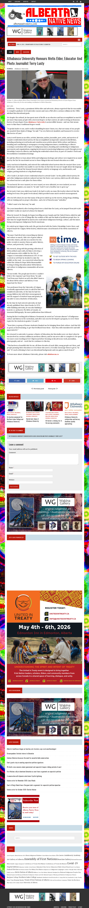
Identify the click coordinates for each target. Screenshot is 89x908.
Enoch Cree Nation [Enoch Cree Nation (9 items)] (75, 866)
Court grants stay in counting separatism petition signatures (25, 762)
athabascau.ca (53, 354)
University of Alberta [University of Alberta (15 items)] (30, 882)
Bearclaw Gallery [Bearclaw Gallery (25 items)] (64, 858)
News (17, 52)
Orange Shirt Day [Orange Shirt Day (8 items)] (63, 876)
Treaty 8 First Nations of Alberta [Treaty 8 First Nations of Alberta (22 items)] (36, 879)
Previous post (38, 389)
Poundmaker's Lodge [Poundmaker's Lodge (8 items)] (72, 876)
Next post (52, 389)
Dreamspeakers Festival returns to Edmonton (20, 752)
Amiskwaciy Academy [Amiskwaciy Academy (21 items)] (72, 854)
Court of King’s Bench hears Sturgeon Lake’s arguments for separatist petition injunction (33, 784)
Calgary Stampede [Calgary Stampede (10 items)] (19, 863)
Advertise (25, 1)
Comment (12, 452)
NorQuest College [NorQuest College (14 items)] (12, 876)
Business (29, 412)
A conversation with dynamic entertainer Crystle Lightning (24, 775)
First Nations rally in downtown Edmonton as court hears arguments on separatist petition (34, 771)
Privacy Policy (72, 906)
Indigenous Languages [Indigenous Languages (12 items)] (57, 868)
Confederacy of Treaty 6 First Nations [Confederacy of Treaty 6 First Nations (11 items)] (34, 863)
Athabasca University (21, 69)
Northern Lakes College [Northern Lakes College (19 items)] (27, 876)
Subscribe (17, 1)
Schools (13, 414)
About (10, 1)
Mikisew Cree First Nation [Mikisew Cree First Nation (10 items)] (40, 871)
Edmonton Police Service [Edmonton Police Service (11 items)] (44, 866)
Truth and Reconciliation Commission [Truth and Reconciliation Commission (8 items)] (58, 879)
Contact (33, 1)
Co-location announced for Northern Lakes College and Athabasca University (15, 419)
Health (47, 416)
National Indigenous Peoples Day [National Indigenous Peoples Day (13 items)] (70, 871)
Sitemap (80, 906)
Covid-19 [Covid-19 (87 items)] (72, 862)
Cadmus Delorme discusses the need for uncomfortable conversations (28, 757)
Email (11, 473)
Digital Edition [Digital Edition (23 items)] (13, 866)
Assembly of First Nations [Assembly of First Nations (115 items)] (40, 858)
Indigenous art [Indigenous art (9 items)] (47, 868)
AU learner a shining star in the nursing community (53, 421)
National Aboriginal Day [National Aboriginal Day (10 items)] (54, 871)
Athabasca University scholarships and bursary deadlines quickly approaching (72, 420)
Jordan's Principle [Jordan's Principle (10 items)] (69, 868)
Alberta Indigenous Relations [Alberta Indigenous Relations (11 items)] (33, 854)
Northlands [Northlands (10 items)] (40, 876)
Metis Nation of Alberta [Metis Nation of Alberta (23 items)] (24, 871)
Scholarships (73, 414)
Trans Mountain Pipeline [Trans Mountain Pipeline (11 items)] (17, 879)
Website (11, 479)
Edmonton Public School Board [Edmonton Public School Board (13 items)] (60, 866)
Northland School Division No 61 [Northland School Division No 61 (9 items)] (51, 876)
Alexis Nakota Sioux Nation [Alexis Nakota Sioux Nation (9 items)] (49, 854)
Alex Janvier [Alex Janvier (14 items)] (60, 854)
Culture (48, 412)
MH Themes (27, 906)
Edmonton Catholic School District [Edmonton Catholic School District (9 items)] (27, 866)
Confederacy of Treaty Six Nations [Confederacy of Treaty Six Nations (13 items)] (56, 863)
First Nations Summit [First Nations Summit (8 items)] (24, 868)
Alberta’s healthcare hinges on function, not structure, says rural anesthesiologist (31, 748)
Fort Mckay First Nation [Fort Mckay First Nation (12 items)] (36, 868)
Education (54, 412)
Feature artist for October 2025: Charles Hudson (21, 789)
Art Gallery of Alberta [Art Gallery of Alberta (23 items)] (15, 858)
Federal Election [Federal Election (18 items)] (13, 868)
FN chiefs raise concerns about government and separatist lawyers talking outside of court (34, 766)
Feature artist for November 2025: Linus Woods (21, 780)
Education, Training (13, 412)
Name (11, 467)
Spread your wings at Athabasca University (32, 420)
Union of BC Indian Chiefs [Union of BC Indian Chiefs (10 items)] (16, 881)
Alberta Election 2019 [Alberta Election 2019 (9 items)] (20, 854)
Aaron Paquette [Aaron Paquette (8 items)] (10, 854)
